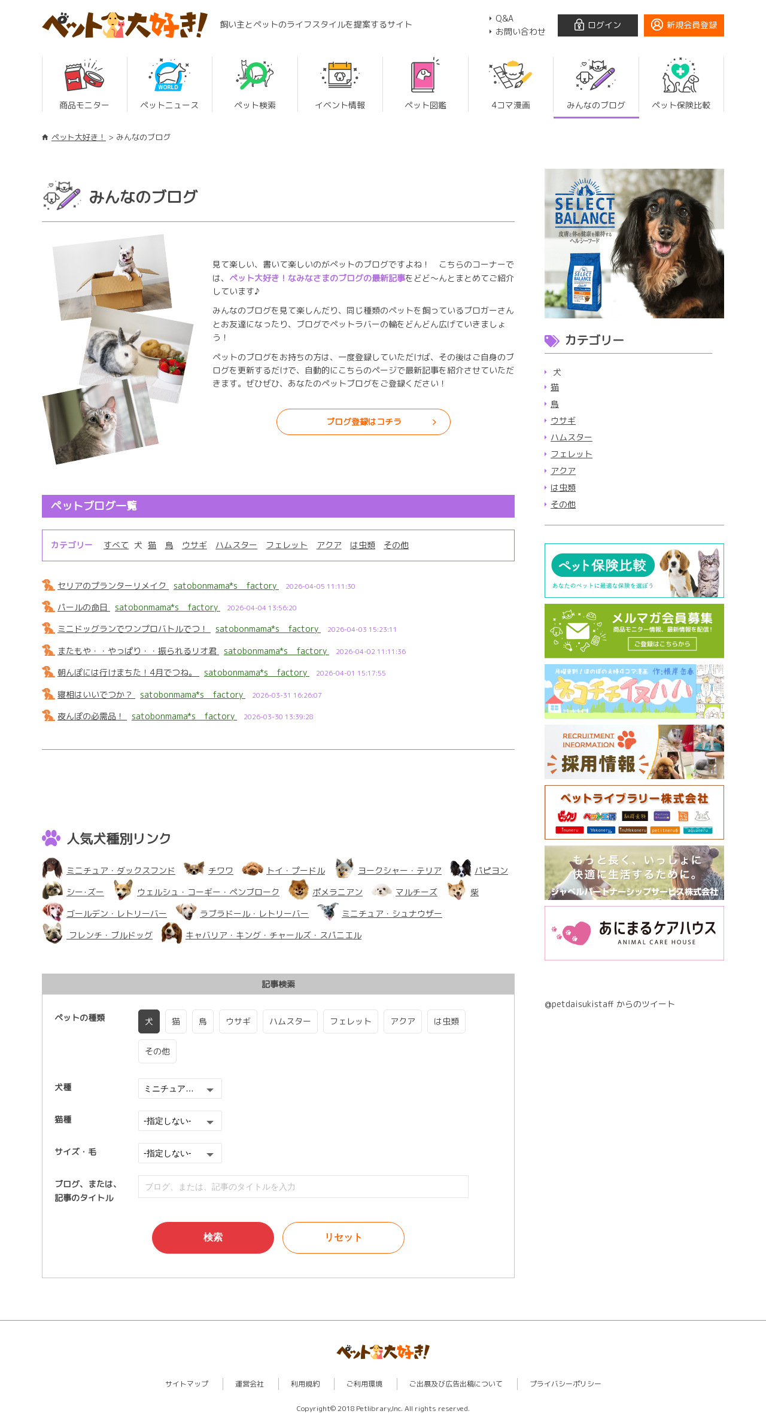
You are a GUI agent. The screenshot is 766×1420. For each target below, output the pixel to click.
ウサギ (193, 545)
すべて (116, 545)
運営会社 (249, 1384)
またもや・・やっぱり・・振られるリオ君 (138, 650)
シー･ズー (73, 892)
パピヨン (479, 870)
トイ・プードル (283, 870)
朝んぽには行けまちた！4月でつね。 (128, 672)
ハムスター (236, 545)
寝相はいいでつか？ (96, 694)
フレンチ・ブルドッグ (97, 935)
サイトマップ (186, 1384)
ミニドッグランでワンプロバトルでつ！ (134, 628)
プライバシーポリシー (565, 1384)
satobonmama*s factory (226, 585)
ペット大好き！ (78, 137)
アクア (328, 545)
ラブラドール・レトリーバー (242, 913)
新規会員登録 (692, 25)
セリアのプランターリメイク (113, 585)
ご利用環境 (364, 1384)
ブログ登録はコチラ (364, 421)
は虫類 (361, 545)
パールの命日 (83, 607)
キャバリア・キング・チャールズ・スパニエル (261, 935)
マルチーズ (404, 892)
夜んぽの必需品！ (92, 716)
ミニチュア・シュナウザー (379, 913)
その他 (395, 545)
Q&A (504, 18)
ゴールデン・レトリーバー (104, 913)
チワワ (208, 870)
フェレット (286, 545)
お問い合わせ (521, 31)
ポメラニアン (325, 892)
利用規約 (305, 1384)
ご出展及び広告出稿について (456, 1384)
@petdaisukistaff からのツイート (610, 1003)
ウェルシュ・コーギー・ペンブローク (196, 892)
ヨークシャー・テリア (387, 870)
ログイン (604, 25)
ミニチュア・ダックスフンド (108, 870)
